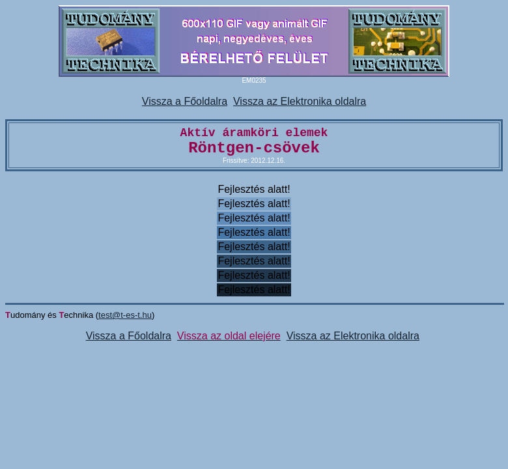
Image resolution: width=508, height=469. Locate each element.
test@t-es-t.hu (125, 315)
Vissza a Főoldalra (184, 101)
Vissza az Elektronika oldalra (299, 101)
